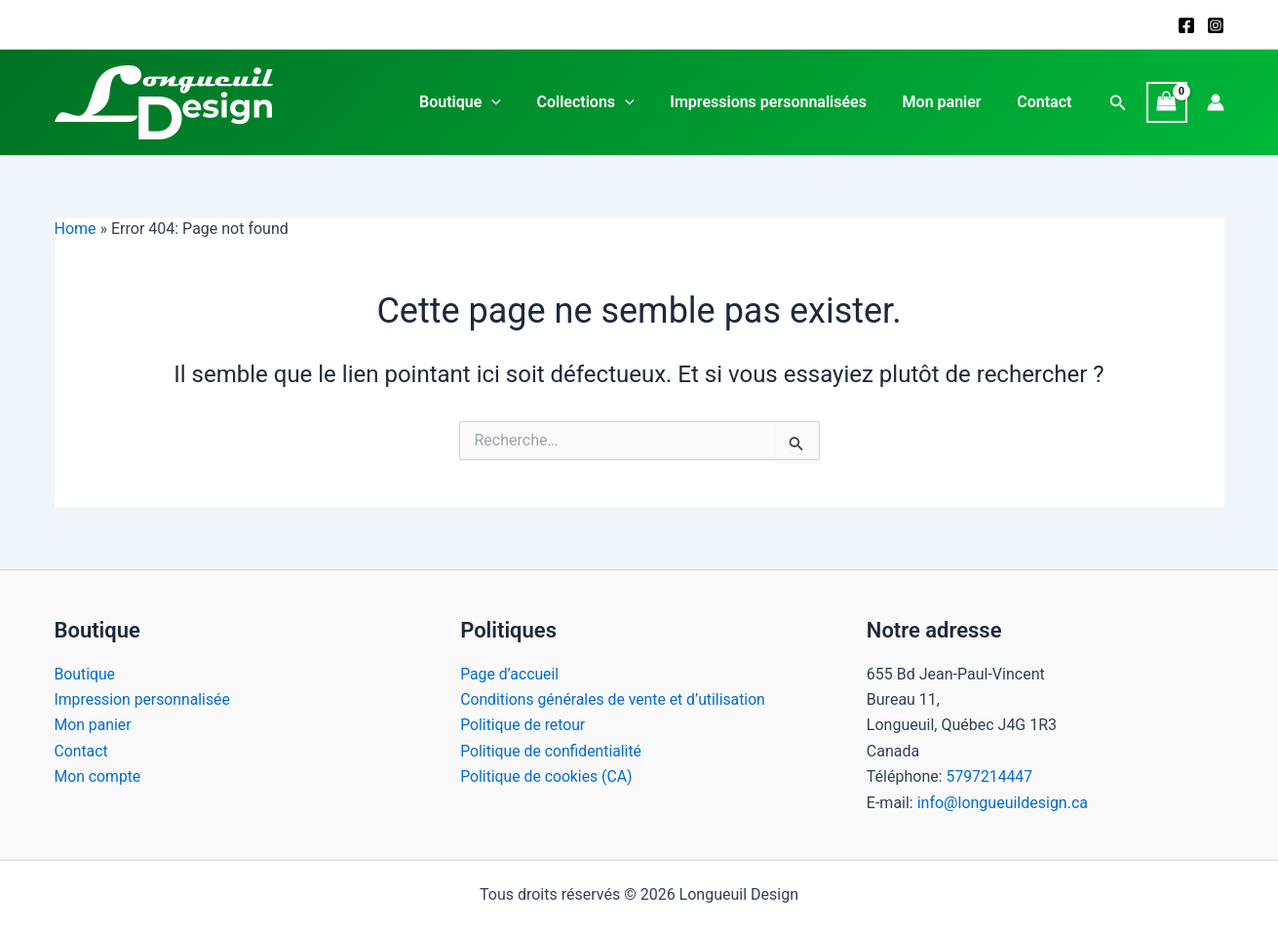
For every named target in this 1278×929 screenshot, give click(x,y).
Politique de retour (523, 725)
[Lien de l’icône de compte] (1215, 102)
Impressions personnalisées (779, 102)
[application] (512, 102)
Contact (1047, 102)
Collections (601, 102)
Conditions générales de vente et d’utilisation (615, 699)
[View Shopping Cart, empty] (1166, 102)
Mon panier (949, 102)
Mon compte (98, 776)
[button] (1118, 103)
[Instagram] (1215, 25)
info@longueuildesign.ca (1002, 803)
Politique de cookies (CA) (547, 776)
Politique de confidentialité (552, 751)
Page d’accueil (510, 674)
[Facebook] (1186, 25)
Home (76, 228)
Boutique (481, 102)
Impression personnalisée (144, 699)
